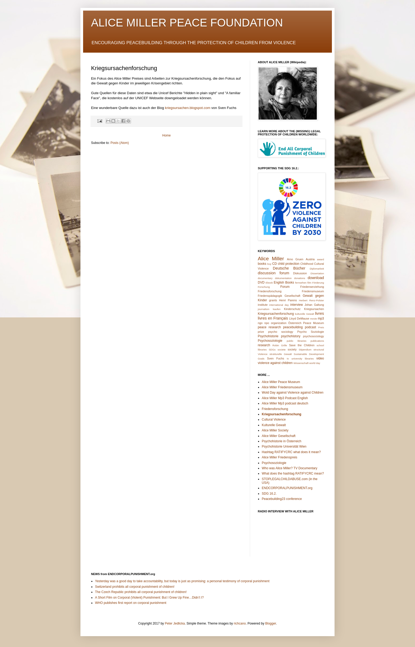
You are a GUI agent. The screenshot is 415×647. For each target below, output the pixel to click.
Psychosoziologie (270, 341)
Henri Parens (288, 300)
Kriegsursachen (314, 309)
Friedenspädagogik (270, 295)
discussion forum (273, 273)
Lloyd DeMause (299, 318)
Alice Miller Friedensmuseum (282, 387)
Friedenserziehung (312, 286)
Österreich (294, 323)
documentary (265, 278)
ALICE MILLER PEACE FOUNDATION (187, 22)
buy (269, 263)
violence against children (275, 363)
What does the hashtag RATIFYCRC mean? (293, 473)
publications (317, 340)
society (292, 349)
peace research (269, 327)
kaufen (277, 309)
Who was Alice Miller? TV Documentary (289, 468)
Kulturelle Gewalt (274, 425)
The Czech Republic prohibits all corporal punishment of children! (141, 592)
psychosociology (313, 336)
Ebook (269, 282)
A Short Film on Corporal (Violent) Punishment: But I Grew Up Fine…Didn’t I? (149, 597)
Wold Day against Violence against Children (292, 392)
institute (263, 304)
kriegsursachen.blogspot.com (187, 108)
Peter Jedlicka (175, 623)
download (316, 278)
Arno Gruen (295, 259)
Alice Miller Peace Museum (281, 382)
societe (282, 349)
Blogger (270, 623)
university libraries (302, 358)
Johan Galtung (314, 304)
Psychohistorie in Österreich (281, 441)
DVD (261, 282)
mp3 (321, 318)
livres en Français (273, 318)
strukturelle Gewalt (280, 354)
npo (266, 323)
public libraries (296, 340)
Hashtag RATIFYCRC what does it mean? (291, 452)
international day (279, 304)
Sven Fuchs (275, 358)
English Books (284, 282)
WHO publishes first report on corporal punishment (130, 603)
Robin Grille (279, 345)
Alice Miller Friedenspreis (279, 457)
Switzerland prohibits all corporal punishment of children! (134, 587)
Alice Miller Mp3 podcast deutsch (285, 403)
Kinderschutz (292, 309)
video (320, 358)
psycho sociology (280, 331)
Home (166, 135)
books (262, 264)
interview (296, 305)
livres (319, 313)
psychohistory (290, 336)
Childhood (306, 263)
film (309, 282)
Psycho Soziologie (310, 331)
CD (274, 264)
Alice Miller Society (275, 430)
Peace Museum (313, 323)
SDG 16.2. (269, 493)
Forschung (264, 286)
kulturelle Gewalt (304, 313)
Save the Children (301, 345)
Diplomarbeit (317, 268)
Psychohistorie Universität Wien (284, 446)
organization (278, 323)
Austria (310, 259)
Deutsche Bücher (289, 268)
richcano (240, 623)
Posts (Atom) (119, 143)
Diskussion (300, 273)
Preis (321, 327)
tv (288, 358)
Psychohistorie (268, 336)
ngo (260, 323)
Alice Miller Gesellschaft (278, 436)
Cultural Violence (274, 419)
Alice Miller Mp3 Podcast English (285, 398)
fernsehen (300, 282)
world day (314, 363)
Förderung (318, 282)
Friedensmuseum (313, 291)
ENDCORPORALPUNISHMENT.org (287, 488)
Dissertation (317, 273)
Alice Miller (271, 258)
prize (261, 331)
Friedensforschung (269, 291)
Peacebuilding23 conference (282, 499)
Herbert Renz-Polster (311, 300)
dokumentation (283, 278)
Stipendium (305, 349)
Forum (285, 287)
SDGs (272, 349)
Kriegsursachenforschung (276, 314)
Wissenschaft (301, 363)
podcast (310, 327)
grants (273, 300)
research (264, 345)
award (320, 259)
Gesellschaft (292, 295)
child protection (288, 264)
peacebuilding (293, 327)
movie (313, 318)
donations (299, 278)
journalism (263, 309)
